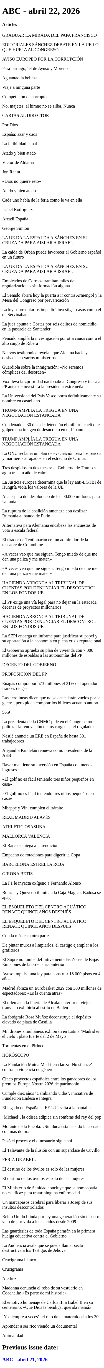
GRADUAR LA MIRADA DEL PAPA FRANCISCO (49, 35)
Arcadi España (15, 219)
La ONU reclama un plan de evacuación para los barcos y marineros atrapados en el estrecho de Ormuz (51, 456)
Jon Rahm (11, 172)
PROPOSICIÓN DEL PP (24, 674)
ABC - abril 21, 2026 (25, 1359)
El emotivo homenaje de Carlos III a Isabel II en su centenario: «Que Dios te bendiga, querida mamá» (47, 1305)
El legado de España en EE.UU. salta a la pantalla (46, 1107)
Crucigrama (12, 1269)
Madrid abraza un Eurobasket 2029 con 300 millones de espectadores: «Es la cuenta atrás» (52, 991)
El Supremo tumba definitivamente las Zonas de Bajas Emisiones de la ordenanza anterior (50, 962)
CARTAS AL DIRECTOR (25, 115)
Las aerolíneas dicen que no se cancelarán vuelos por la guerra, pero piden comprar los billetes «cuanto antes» (51, 700)
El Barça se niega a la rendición (30, 845)
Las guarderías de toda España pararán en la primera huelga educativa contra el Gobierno (48, 1233)
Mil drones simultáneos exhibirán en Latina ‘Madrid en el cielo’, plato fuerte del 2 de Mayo (51, 1034)
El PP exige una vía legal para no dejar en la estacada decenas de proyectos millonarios (49, 604)
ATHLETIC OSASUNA (23, 826)
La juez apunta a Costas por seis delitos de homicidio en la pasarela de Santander (49, 326)
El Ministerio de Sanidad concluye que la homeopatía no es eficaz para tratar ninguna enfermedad (49, 1190)
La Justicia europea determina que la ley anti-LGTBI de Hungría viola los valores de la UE (51, 484)
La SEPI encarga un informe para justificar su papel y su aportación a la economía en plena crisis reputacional (51, 638)
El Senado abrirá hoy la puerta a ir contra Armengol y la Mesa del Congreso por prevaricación (52, 298)
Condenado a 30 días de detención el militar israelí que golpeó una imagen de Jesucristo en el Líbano (51, 427)
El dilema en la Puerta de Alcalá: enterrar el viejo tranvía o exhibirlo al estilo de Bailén (46, 1005)
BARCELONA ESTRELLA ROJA (33, 864)
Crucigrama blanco (19, 1259)
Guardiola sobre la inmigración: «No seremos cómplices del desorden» (42, 369)
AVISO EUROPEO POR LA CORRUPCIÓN (42, 59)
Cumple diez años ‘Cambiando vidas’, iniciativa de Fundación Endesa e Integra (47, 1096)
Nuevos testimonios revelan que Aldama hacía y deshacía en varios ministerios (45, 355)
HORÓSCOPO (15, 1055)
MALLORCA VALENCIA (26, 836)
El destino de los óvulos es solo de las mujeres (43, 1169)
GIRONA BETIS (17, 873)
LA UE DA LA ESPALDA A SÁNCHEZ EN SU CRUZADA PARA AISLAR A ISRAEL (45, 240)
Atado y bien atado (19, 153)
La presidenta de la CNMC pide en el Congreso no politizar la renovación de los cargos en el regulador (48, 724)
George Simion (15, 228)
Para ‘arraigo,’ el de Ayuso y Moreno (35, 68)
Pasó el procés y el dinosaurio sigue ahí (37, 1140)
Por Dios (10, 125)
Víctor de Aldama (18, 162)
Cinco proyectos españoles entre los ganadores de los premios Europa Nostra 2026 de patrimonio (49, 1081)
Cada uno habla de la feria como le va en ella (42, 200)
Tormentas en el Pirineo (23, 1045)
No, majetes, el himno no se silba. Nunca (38, 106)
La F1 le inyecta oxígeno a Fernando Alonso (41, 883)
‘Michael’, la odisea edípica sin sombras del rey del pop (51, 1117)
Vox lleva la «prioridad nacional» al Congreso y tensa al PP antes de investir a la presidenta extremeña (52, 384)
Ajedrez (9, 1278)
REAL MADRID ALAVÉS (26, 817)
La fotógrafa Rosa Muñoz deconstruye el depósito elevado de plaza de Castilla (46, 1019)
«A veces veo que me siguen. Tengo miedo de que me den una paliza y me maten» (49, 556)
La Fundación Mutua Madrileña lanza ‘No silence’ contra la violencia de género (47, 1067)
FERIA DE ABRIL (19, 1159)
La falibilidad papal (19, 143)
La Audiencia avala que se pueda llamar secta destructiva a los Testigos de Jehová (42, 1248)
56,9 (6, 712)
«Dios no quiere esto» (21, 181)
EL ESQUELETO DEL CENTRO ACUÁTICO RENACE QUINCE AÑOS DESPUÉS (44, 909)
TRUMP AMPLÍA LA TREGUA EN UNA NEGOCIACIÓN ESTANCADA (40, 413)
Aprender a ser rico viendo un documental (39, 1326)
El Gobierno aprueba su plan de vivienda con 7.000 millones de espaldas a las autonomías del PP (47, 653)
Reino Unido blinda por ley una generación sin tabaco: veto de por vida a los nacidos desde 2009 (50, 1219)
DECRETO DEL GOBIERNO (29, 664)
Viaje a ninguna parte (21, 87)
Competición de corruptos (25, 96)
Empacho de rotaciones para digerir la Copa (41, 855)
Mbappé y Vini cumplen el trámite (32, 808)
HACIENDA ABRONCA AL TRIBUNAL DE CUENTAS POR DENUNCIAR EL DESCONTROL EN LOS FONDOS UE (49, 587)
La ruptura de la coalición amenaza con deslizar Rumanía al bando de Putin (44, 513)
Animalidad (12, 1335)
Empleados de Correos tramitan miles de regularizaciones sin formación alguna (38, 283)
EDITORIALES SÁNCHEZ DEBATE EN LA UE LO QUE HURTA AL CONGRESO (50, 47)
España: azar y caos (19, 134)
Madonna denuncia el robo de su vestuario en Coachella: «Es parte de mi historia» (42, 1290)
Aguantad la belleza (19, 77)
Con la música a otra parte (25, 935)
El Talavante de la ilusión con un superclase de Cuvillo (51, 1150)
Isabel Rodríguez (17, 209)
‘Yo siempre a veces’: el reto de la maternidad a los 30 (50, 1316)
